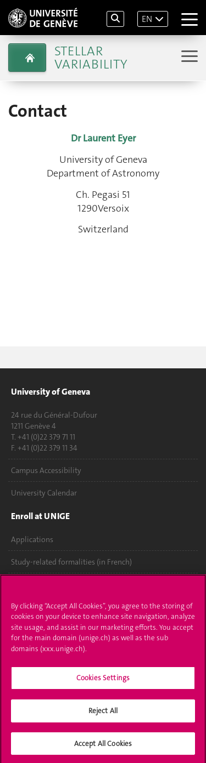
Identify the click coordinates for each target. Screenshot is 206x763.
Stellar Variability (90, 57)
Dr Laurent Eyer (103, 138)
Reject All (103, 714)
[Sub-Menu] (188, 57)
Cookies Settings (103, 682)
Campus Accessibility (46, 470)
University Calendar (44, 493)
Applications (32, 539)
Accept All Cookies (103, 747)
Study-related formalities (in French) (71, 562)
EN (147, 19)
